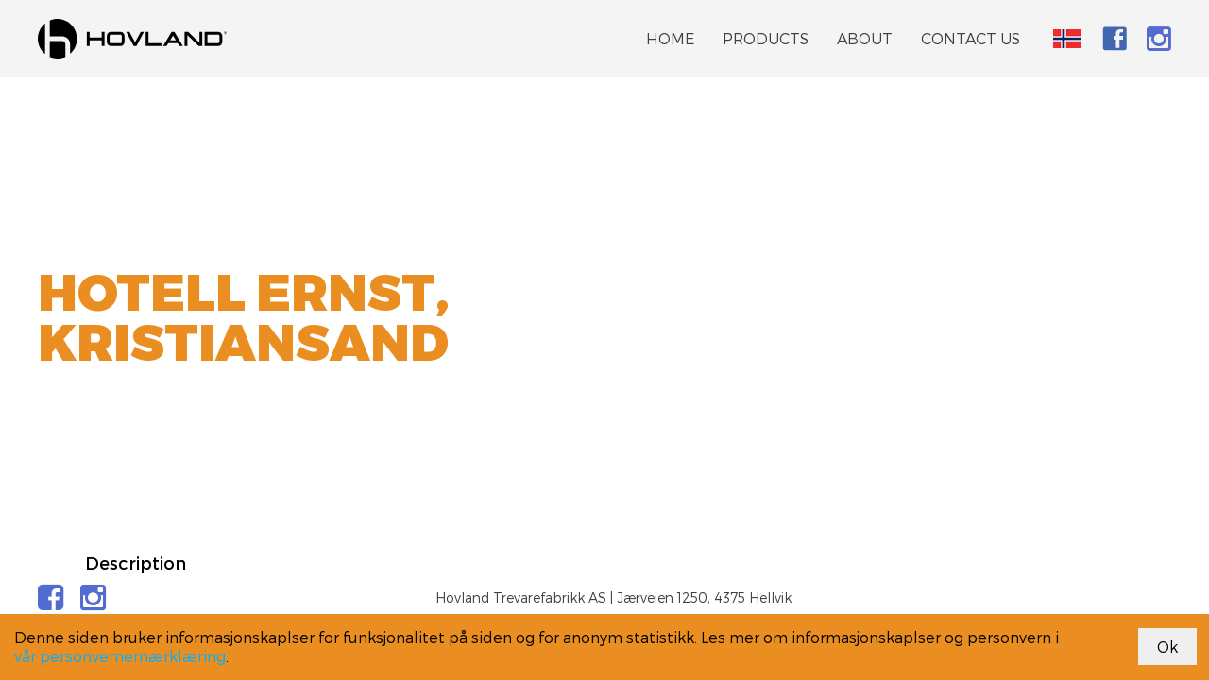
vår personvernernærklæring (120, 656)
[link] (132, 39)
